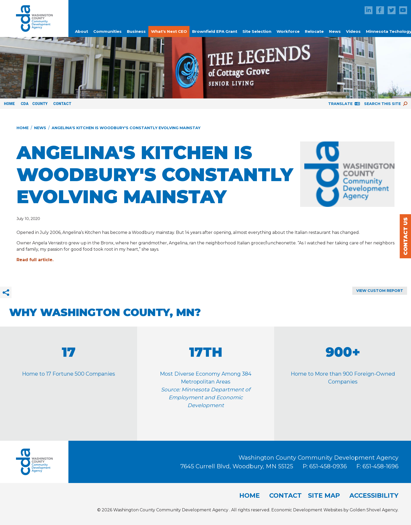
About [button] (81, 31)
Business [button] (136, 31)
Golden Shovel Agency (374, 509)
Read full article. (35, 259)
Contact (62, 104)
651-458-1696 (380, 466)
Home (9, 104)
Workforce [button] (288, 31)
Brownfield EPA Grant (214, 31)
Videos (353, 31)
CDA (25, 104)
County (39, 104)
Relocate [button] (314, 31)
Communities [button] (107, 31)
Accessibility (373, 495)
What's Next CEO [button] (169, 31)
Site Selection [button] (256, 31)
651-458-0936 (328, 466)
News (335, 31)
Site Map (324, 495)
